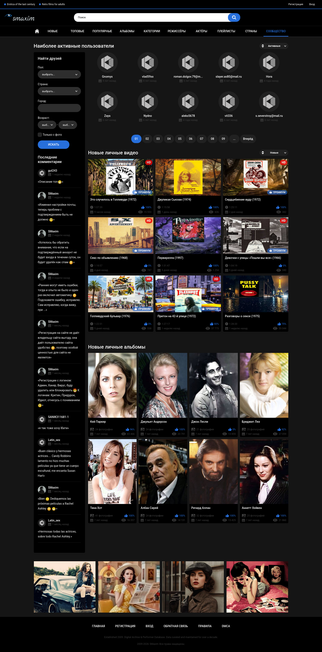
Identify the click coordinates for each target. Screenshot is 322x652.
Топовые (77, 31)
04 (169, 138)
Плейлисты (226, 31)
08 (212, 138)
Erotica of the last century (21, 4)
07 (201, 138)
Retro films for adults (53, 4)
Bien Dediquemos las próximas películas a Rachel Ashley (55, 503)
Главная (37, 31)
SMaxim (53, 193)
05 (180, 138)
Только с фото (52, 134)
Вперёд (248, 138)
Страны (251, 31)
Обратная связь (176, 626)
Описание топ (50, 181)
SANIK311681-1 (58, 417)
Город (42, 101)
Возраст (43, 117)
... (234, 138)
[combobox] (59, 74)
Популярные (102, 31)
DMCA (226, 626)
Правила (205, 626)
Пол (40, 67)
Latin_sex (54, 440)
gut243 (52, 170)
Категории (152, 31)
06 (190, 138)
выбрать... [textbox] (48, 74)
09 (223, 138)
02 (147, 138)
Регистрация (295, 4)
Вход (312, 4)
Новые (53, 31)
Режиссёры (177, 31)
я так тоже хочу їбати (53, 428)
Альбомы (127, 31)
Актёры (201, 31)
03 (158, 138)
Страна (42, 84)
